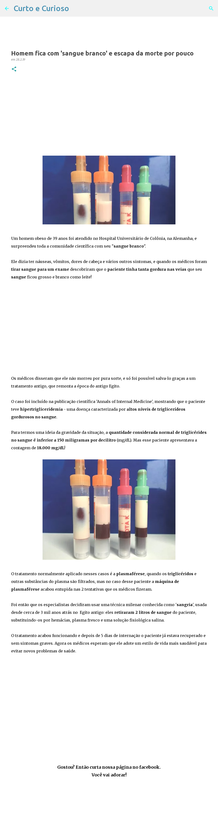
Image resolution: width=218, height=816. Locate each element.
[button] (14, 69)
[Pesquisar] (211, 8)
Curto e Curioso (41, 8)
